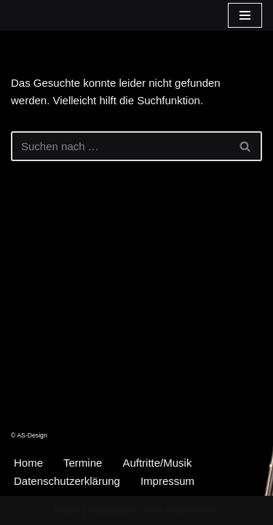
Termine (82, 462)
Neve (66, 510)
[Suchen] (120, 146)
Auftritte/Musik (156, 462)
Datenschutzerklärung (67, 481)
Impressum (167, 481)
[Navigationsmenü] (245, 15)
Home (28, 462)
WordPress (192, 510)
